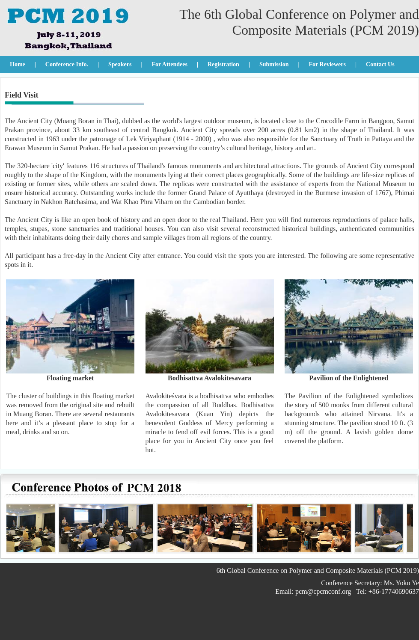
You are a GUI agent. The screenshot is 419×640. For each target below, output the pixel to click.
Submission (273, 64)
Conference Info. (66, 64)
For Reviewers (327, 64)
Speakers (119, 64)
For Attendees (169, 64)
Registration (223, 64)
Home (17, 64)
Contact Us (380, 64)
